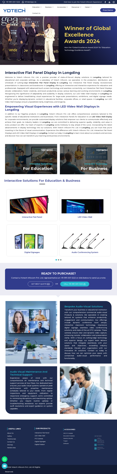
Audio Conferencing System (85, 252)
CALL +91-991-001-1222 (76, 285)
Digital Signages (32, 252)
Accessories (62, 7)
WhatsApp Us (29, 2)
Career (88, 7)
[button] (56, 260)
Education (37, 7)
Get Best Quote (42, 285)
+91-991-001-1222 (11, 2)
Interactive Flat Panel (32, 217)
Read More (43, 176)
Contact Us (36, 13)
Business (49, 7)
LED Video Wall (85, 217)
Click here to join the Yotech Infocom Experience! (83, 2)
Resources (76, 7)
